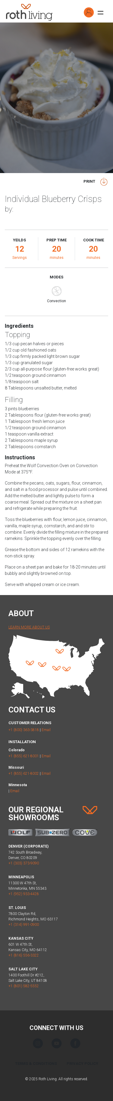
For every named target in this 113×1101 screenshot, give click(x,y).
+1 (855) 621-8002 (23, 773)
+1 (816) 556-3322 (23, 955)
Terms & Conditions (36, 1063)
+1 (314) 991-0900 (23, 925)
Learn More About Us (29, 627)
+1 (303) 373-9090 (23, 863)
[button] (89, 12)
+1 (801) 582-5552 (23, 986)
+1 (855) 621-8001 (23, 756)
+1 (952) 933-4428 (23, 894)
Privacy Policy (82, 1063)
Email (46, 730)
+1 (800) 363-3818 (23, 730)
